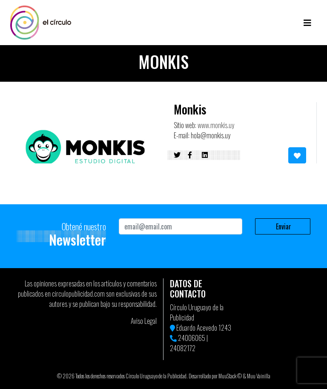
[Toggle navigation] (307, 22)
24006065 (191, 338)
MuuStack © (230, 376)
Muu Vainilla (258, 376)
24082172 (182, 348)
